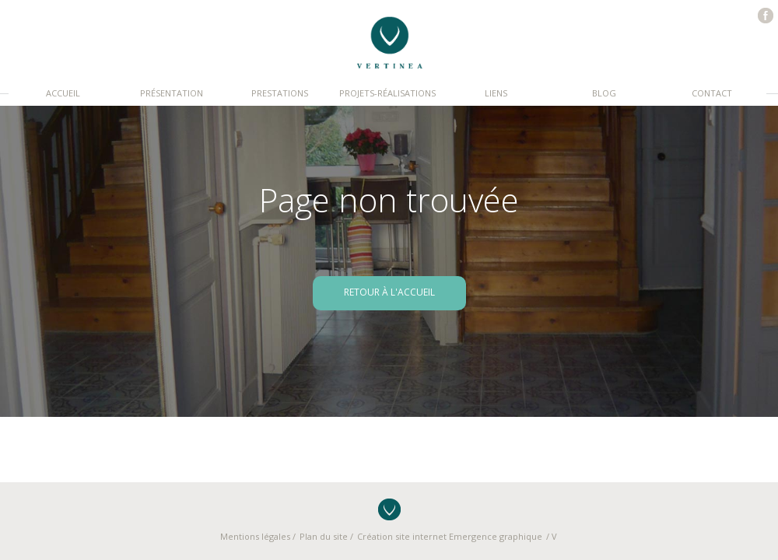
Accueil (63, 93)
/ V (551, 536)
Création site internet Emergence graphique (449, 536)
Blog (604, 93)
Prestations (279, 93)
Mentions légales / (258, 536)
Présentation (171, 93)
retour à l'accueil (389, 292)
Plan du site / (326, 536)
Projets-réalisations (387, 93)
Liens (496, 93)
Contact (712, 93)
